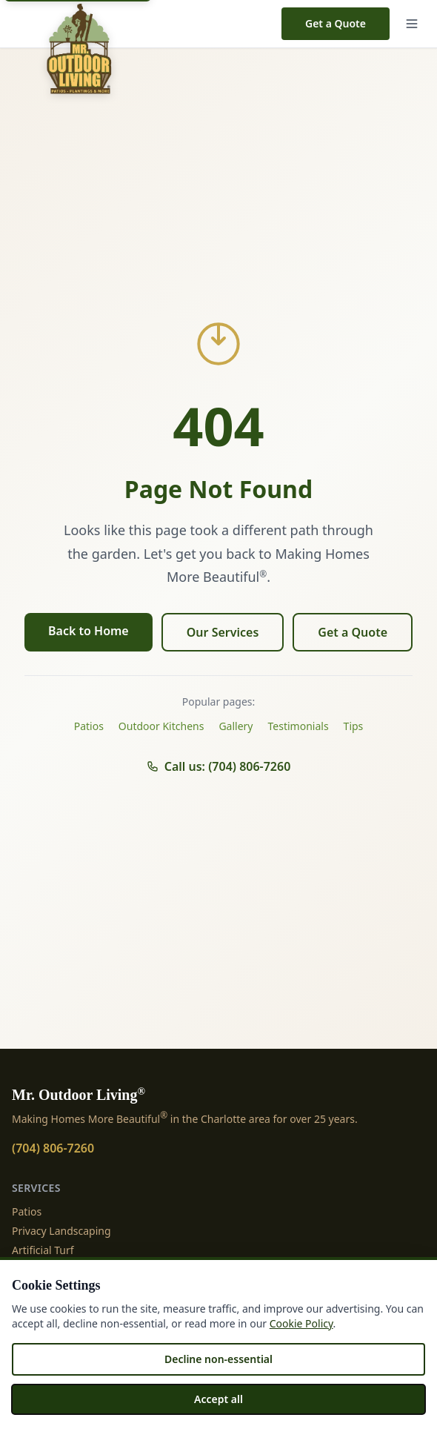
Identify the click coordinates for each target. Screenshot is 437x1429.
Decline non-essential (218, 1359)
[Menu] (411, 23)
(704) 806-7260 (53, 1148)
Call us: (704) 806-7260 (219, 766)
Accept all (218, 1399)
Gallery (235, 726)
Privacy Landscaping (61, 1231)
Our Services (223, 632)
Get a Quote (335, 23)
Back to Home (88, 631)
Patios (89, 726)
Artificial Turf (43, 1250)
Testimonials (298, 726)
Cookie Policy (301, 1323)
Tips (354, 726)
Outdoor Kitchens (161, 726)
